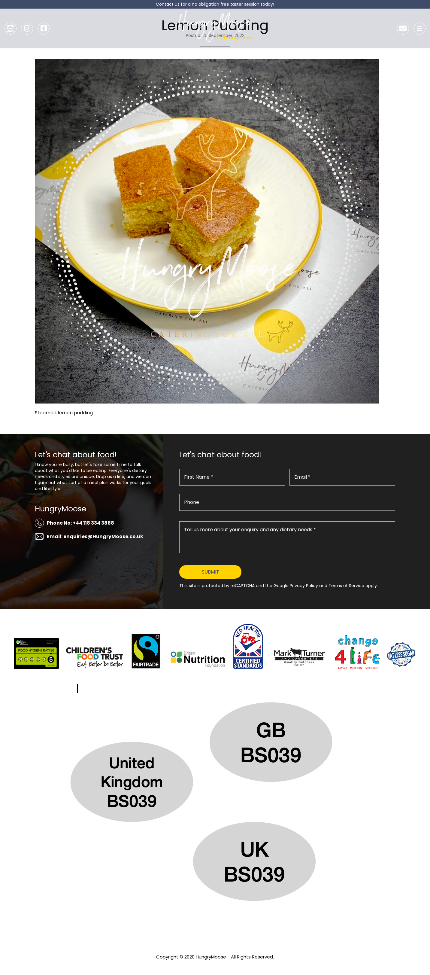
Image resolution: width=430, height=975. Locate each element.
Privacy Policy (215, 965)
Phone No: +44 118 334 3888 (80, 522)
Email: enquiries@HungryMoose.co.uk (95, 536)
